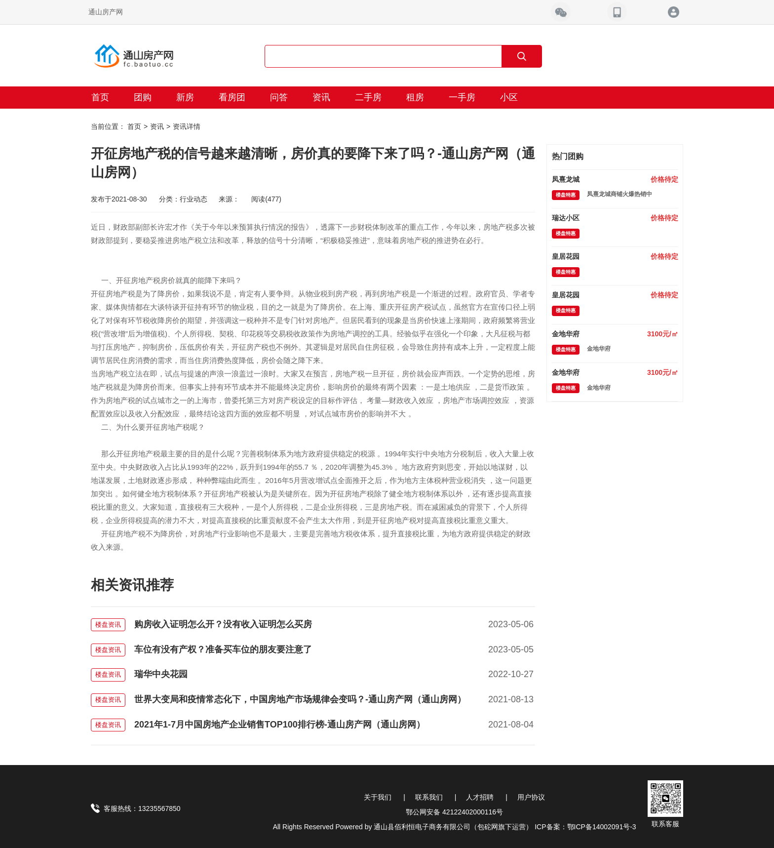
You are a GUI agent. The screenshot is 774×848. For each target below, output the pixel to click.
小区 (509, 97)
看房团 (232, 97)
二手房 (368, 97)
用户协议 (531, 797)
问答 (279, 97)
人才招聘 (480, 797)
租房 (415, 97)
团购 (143, 97)
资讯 (321, 97)
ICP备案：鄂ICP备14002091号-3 (585, 827)
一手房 (462, 97)
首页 (100, 97)
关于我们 (377, 797)
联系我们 (429, 797)
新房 (185, 97)
